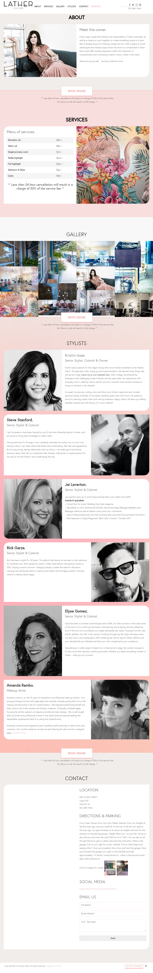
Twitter (93, 888)
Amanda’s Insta (19, 732)
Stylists (72, 6)
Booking (96, 6)
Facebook (83, 888)
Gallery (60, 6)
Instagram (102, 888)
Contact (83, 6)
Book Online (77, 91)
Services (48, 6)
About (37, 6)
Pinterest (113, 888)
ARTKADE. (58, 966)
